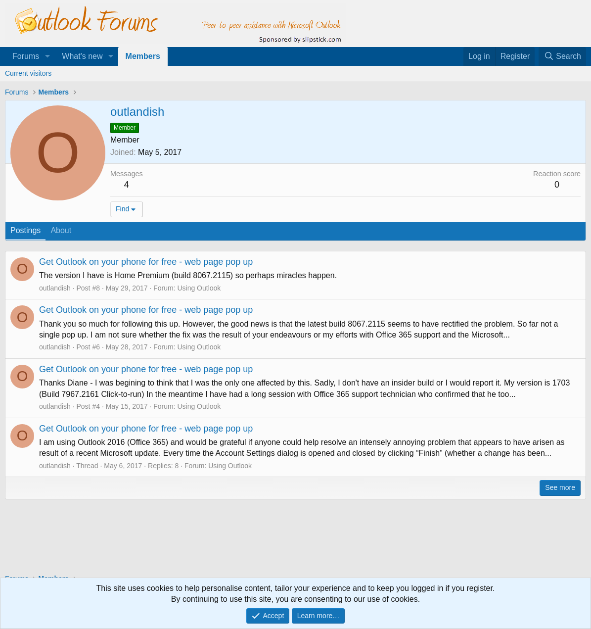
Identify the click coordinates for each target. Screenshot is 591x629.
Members (143, 56)
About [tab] (60, 230)
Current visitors (28, 73)
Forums (25, 56)
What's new (82, 56)
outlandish (55, 288)
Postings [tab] (25, 230)
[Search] (562, 56)
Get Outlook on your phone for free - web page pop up (146, 262)
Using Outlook (199, 288)
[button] (47, 56)
